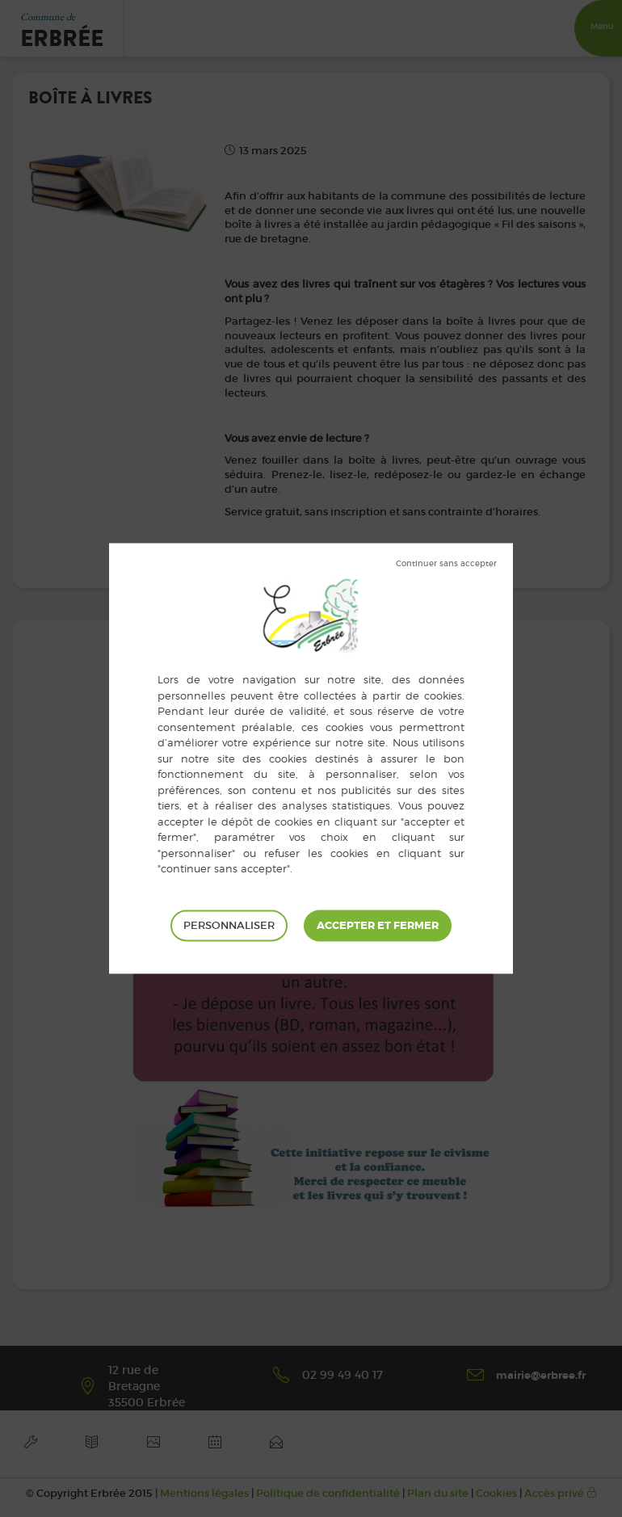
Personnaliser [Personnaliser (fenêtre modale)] (229, 925)
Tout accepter (378, 926)
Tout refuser (446, 564)
